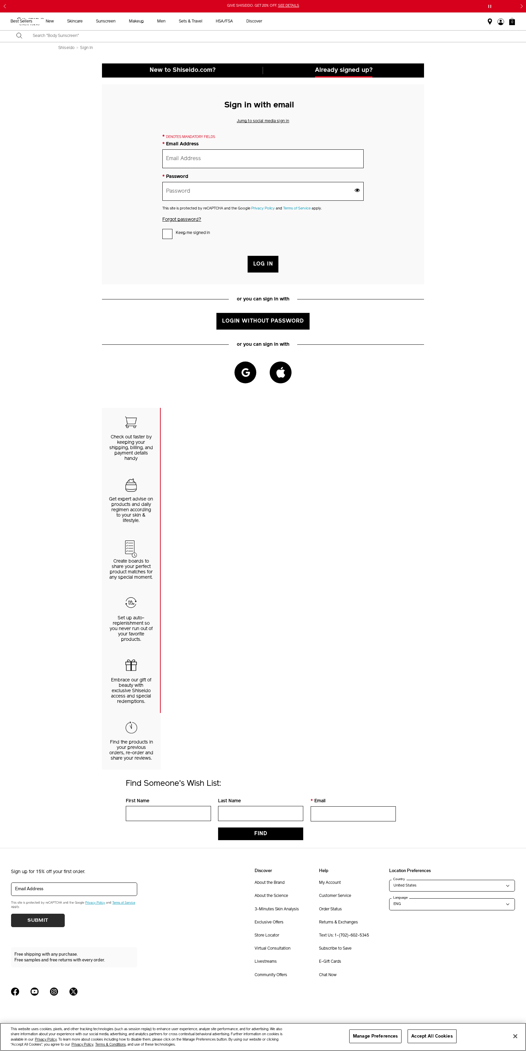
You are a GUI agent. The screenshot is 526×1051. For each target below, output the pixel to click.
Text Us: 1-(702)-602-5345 (344, 936)
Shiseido (66, 48)
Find (260, 834)
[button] (512, 21)
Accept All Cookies (432, 1036)
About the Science (271, 896)
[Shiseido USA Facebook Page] (15, 992)
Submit (38, 920)
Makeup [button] (267, 21)
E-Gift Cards (330, 962)
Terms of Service (297, 208)
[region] (263, 1037)
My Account (330, 883)
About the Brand (269, 883)
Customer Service (335, 896)
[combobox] (269, 36)
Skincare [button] (205, 21)
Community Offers (271, 975)
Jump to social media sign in (263, 121)
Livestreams (266, 962)
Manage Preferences (375, 1036)
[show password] (357, 190)
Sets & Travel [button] (321, 21)
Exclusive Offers (269, 922)
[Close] (515, 1036)
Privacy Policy (263, 208)
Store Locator (267, 936)
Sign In (86, 48)
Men (292, 21)
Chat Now (327, 975)
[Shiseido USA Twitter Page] (73, 992)
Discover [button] (385, 21)
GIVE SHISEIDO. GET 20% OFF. (263, 6)
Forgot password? (181, 219)
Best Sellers (152, 21)
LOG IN (263, 264)
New (180, 21)
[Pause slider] (489, 6)
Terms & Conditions (110, 1045)
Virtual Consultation (273, 949)
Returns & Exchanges (338, 922)
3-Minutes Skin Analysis (277, 909)
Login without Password (263, 321)
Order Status (330, 909)
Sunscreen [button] (236, 21)
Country (399, 879)
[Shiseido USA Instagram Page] (54, 992)
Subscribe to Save (335, 949)
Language (400, 897)
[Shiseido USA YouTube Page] (35, 992)
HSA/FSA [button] (355, 21)
